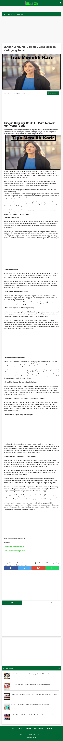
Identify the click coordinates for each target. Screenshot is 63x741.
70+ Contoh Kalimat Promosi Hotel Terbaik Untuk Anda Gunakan (30, 684)
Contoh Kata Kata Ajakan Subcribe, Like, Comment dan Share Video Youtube (34, 694)
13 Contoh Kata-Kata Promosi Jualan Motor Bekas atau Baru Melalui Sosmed (34, 715)
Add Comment (53, 93)
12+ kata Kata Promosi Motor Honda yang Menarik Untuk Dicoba (30, 674)
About (12, 728)
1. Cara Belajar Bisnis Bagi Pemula (14, 547)
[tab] (12, 603)
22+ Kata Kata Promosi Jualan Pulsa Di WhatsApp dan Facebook (30, 704)
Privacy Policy (38, 728)
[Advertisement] (31, 30)
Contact (20, 728)
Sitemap (28, 728)
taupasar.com (25, 734)
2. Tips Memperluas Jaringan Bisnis (14, 551)
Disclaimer (49, 728)
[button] (60, 3)
